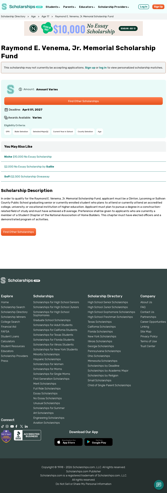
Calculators (8, 341)
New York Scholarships (102, 336)
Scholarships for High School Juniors (56, 307)
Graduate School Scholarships (52, 320)
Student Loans (10, 336)
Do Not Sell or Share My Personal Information (83, 484)
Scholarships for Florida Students (53, 339)
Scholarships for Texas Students (53, 334)
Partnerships (148, 316)
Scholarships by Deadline (103, 365)
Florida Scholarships (100, 331)
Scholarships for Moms (47, 369)
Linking (144, 326)
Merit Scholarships (44, 383)
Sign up (90, 67)
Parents (69, 6)
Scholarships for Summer (49, 408)
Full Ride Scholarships (47, 388)
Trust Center (147, 346)
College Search (10, 321)
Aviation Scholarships (46, 422)
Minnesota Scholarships (102, 360)
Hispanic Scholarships (47, 359)
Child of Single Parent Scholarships (109, 385)
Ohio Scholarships (99, 356)
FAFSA (5, 331)
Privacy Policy (149, 336)
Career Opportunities (153, 321)
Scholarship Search (13, 307)
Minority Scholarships (46, 354)
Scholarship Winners (13, 316)
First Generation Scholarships (51, 378)
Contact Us (147, 312)
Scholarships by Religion (103, 375)
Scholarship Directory (13, 16)
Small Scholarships (99, 380)
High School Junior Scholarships (108, 307)
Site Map (145, 331)
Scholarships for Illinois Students (53, 344)
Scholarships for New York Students (55, 349)
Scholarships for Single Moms (51, 373)
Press (4, 360)
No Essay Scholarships (47, 398)
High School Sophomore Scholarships (111, 312)
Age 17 (45, 16)
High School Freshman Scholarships (110, 316)
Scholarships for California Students (55, 329)
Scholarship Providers (113, 6)
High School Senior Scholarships (108, 302)
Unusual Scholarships (46, 403)
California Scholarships (102, 326)
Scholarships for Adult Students (53, 325)
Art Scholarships (43, 413)
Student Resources (13, 346)
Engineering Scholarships (48, 417)
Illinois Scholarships (100, 341)
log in (103, 67)
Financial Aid (8, 326)
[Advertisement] (83, 257)
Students (53, 6)
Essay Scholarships (45, 393)
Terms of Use (148, 341)
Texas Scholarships (100, 321)
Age (33, 16)
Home (5, 302)
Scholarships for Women (48, 364)
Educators (87, 6)
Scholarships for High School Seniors (56, 302)
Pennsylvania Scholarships (104, 351)
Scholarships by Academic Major (108, 370)
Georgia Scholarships (101, 346)
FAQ (142, 307)
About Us (146, 302)
